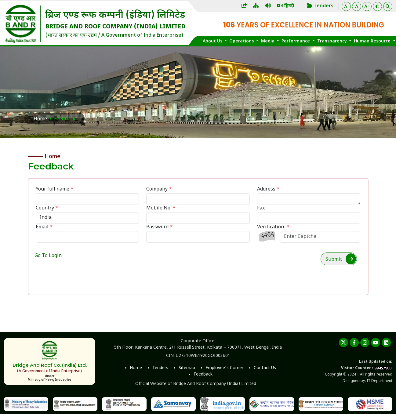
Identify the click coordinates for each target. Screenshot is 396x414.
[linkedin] (386, 342)
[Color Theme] (377, 6)
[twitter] (343, 342)
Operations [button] (242, 41)
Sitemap (187, 368)
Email (44, 227)
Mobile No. (161, 208)
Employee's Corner (224, 368)
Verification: (273, 227)
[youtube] (375, 342)
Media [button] (268, 41)
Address (268, 189)
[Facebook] (354, 342)
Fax (261, 208)
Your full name (55, 189)
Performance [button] (296, 41)
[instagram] (364, 342)
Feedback (203, 374)
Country (47, 208)
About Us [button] (213, 41)
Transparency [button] (332, 41)
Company (159, 189)
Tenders (160, 368)
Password (159, 227)
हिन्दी (285, 6)
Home (40, 119)
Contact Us (265, 368)
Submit (340, 258)
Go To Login (48, 256)
